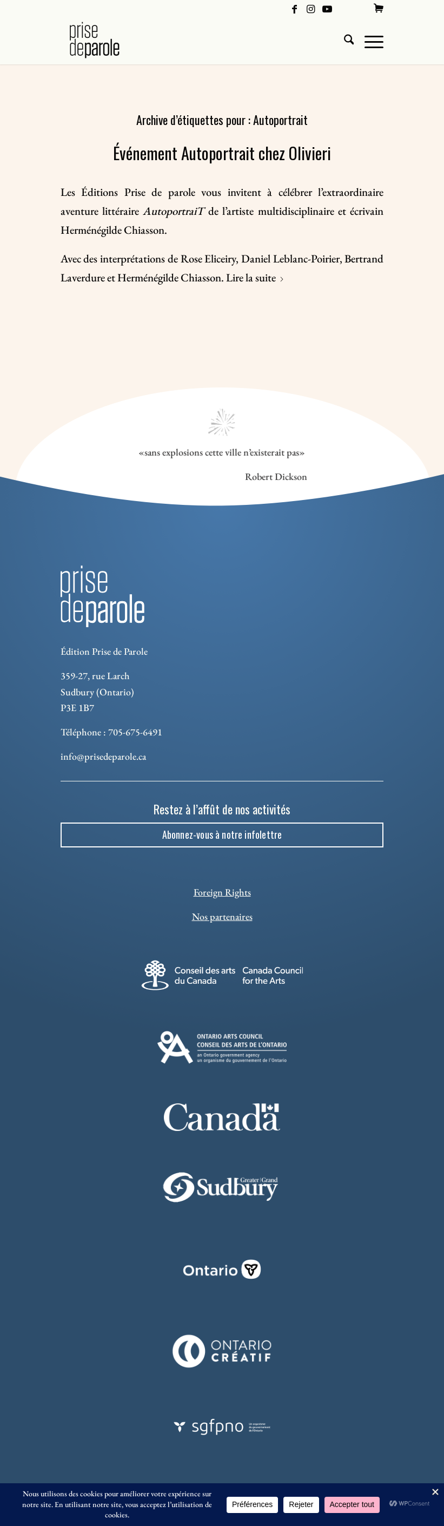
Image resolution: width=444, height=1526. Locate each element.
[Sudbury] (222, 1187)
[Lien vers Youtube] (327, 8)
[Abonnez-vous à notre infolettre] (222, 835)
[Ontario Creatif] (222, 1351)
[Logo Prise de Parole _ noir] (107, 40)
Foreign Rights (222, 892)
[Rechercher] (343, 40)
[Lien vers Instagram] (311, 8)
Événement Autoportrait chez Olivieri (222, 153)
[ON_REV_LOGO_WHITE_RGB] (222, 1269)
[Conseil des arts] (222, 975)
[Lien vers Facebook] (294, 8)
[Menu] (368, 40)
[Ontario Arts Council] (222, 1048)
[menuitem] (378, 8)
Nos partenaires (222, 916)
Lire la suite (255, 277)
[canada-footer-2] (222, 1117)
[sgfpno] (222, 1426)
